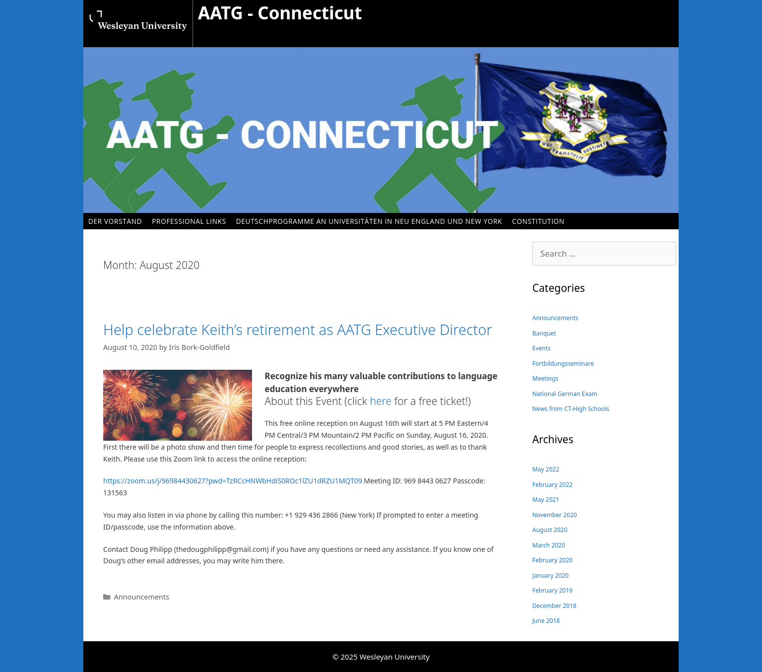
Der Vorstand (115, 221)
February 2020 (552, 560)
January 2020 (550, 575)
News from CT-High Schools (570, 408)
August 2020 (550, 530)
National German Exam (564, 394)
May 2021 (545, 499)
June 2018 (546, 620)
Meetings (545, 378)
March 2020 (548, 545)
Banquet (544, 333)
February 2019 (552, 590)
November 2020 (554, 515)
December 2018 (554, 606)
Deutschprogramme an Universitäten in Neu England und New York (369, 221)
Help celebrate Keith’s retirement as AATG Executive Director (297, 329)
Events (541, 348)
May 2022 (545, 469)
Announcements (141, 597)
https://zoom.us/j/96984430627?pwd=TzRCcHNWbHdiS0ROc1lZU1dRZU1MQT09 (233, 480)
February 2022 (552, 484)
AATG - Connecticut (280, 12)
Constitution (538, 221)
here (381, 401)
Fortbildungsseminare (563, 363)
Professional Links (189, 221)
